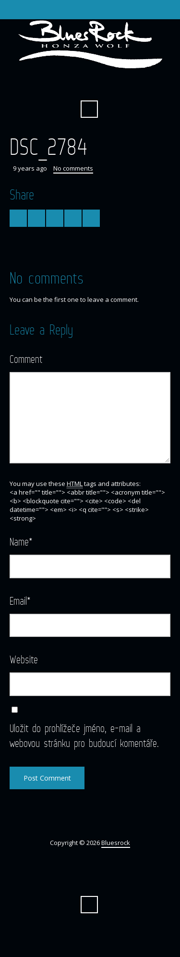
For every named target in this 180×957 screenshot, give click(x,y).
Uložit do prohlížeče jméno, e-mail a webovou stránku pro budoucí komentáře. (84, 735)
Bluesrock (115, 842)
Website (24, 659)
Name (21, 541)
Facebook (89, 85)
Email (20, 600)
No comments (73, 168)
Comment (26, 358)
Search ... (89, 109)
